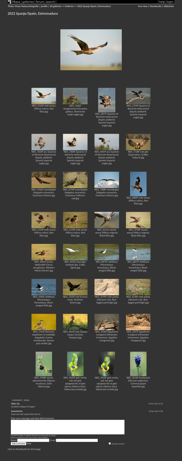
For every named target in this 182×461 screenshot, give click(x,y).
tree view (143, 6)
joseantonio (17, 411)
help (29, 446)
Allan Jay (15, 403)
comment (17, 400)
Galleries (69, 6)
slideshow (169, 6)
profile (44, 6)
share (26, 400)
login (21, 438)
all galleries (55, 6)
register (28, 438)
